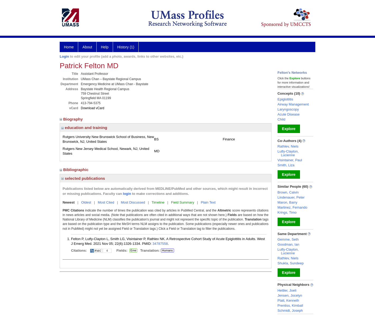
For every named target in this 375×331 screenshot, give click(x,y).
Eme (133, 250)
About (87, 47)
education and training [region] (84, 127)
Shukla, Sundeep (291, 263)
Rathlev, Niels (288, 146)
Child (281, 119)
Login (64, 56)
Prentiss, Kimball (290, 305)
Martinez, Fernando (292, 207)
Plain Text (208, 202)
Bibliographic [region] (75, 169)
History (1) (125, 47)
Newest (69, 202)
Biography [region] (72, 119)
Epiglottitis (285, 99)
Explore (289, 129)
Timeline (158, 202)
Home (69, 47)
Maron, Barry (287, 202)
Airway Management (293, 104)
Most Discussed (133, 202)
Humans (167, 250)
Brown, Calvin (288, 192)
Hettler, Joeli (287, 290)
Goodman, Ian (288, 244)
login (127, 194)
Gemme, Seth (288, 239)
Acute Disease (289, 114)
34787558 (160, 244)
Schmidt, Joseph (290, 310)
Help (105, 47)
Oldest (86, 202)
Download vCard (92, 108)
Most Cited (106, 202)
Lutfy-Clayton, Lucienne (288, 153)
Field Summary (182, 202)
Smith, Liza (286, 165)
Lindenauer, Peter (291, 197)
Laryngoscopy (288, 109)
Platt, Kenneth (288, 300)
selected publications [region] (83, 178)
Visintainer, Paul (290, 160)
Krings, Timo (287, 212)
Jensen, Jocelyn (290, 295)
